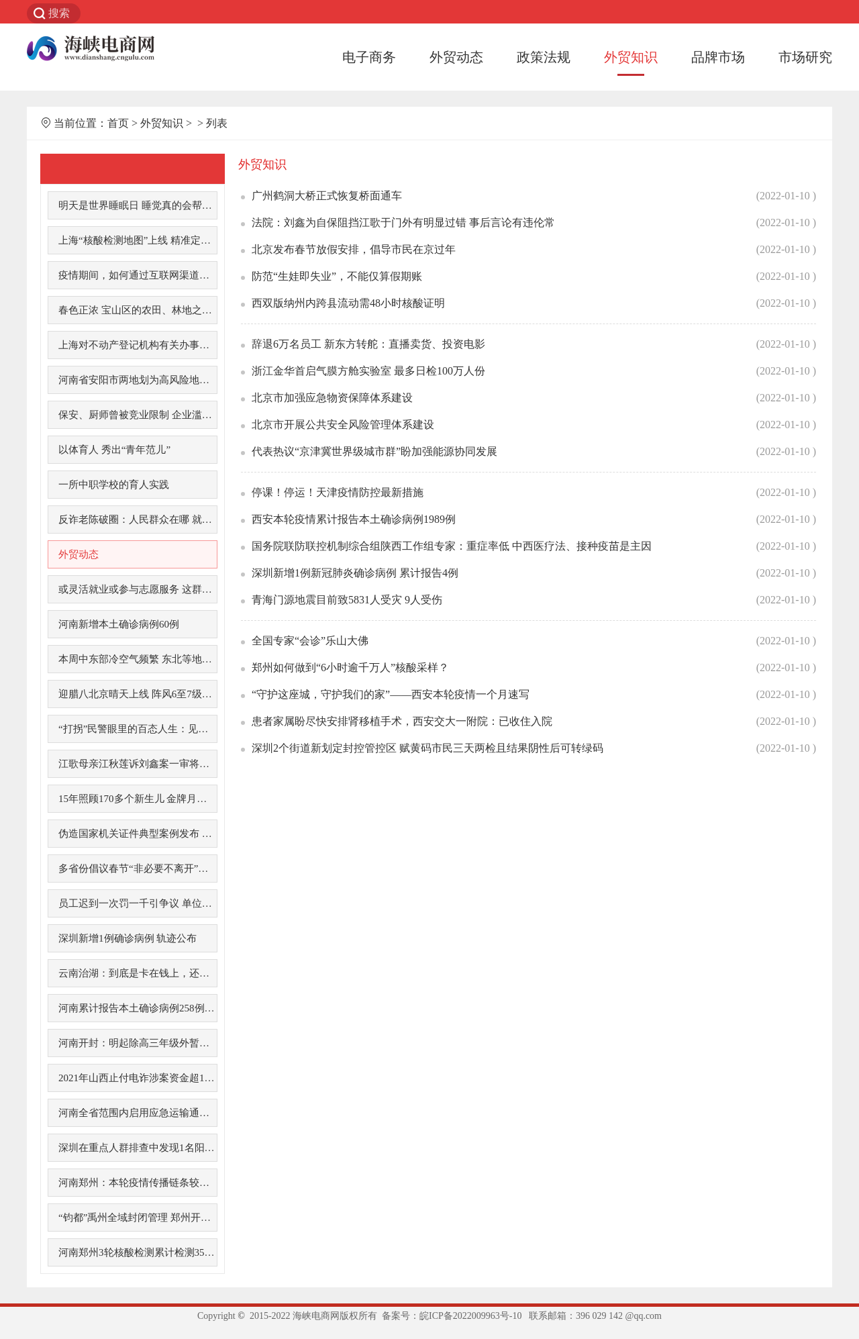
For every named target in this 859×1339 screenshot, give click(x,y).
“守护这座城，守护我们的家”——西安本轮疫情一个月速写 (390, 694)
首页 (118, 123)
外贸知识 (631, 57)
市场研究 (805, 57)
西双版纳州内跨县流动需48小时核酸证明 (348, 303)
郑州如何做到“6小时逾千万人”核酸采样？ (350, 667)
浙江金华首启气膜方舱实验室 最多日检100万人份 (368, 371)
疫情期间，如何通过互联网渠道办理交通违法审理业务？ (137, 275)
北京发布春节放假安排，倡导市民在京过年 (354, 249)
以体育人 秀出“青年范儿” (114, 449)
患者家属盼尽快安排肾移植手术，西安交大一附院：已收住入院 (402, 721)
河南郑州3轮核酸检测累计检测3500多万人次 (137, 1252)
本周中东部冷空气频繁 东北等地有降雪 (137, 659)
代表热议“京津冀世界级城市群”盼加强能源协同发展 (374, 451)
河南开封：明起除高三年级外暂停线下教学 (137, 1043)
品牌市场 (718, 57)
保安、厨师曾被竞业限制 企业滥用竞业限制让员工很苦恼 (137, 414)
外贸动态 (456, 57)
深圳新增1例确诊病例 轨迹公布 (127, 938)
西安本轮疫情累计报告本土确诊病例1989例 (354, 519)
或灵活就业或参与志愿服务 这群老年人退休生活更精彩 (137, 589)
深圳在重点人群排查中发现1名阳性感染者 (137, 1147)
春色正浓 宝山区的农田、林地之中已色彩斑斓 (137, 310)
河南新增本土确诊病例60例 (118, 624)
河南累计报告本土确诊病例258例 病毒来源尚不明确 (137, 1008)
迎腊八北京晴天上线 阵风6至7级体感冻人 (137, 694)
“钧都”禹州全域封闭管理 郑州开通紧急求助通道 (137, 1217)
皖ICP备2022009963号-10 (470, 1316)
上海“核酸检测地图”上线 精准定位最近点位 (137, 240)
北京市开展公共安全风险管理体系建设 (343, 424)
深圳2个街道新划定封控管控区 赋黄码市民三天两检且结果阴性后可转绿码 (427, 748)
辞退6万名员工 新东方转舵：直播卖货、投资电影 (368, 344)
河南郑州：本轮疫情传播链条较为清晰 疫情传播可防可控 (137, 1182)
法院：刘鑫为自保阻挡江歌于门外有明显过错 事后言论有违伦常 (403, 222)
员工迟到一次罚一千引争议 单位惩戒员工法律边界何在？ (137, 903)
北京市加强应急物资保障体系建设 (332, 397)
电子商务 (369, 57)
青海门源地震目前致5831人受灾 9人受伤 (347, 599)
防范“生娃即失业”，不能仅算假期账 (337, 276)
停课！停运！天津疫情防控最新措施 (337, 492)
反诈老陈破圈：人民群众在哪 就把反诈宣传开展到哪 (137, 519)
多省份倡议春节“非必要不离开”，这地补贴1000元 (137, 868)
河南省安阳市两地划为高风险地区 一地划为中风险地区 (137, 380)
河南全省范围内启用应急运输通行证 (137, 1112)
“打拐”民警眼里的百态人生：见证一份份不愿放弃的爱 (137, 729)
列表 (217, 123)
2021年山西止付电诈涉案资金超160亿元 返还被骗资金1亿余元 (137, 1078)
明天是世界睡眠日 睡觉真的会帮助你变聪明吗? (137, 205)
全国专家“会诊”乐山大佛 (310, 640)
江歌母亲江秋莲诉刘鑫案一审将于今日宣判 (137, 763)
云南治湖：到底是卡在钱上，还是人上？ (137, 973)
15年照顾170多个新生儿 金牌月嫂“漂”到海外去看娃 (137, 798)
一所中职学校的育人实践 (113, 484)
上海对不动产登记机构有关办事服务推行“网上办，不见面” (137, 345)
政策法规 (543, 57)
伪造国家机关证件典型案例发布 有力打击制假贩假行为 (137, 833)
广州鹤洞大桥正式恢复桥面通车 (327, 195)
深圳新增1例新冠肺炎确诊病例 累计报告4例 (355, 573)
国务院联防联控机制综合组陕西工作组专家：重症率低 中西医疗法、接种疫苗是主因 (452, 546)
